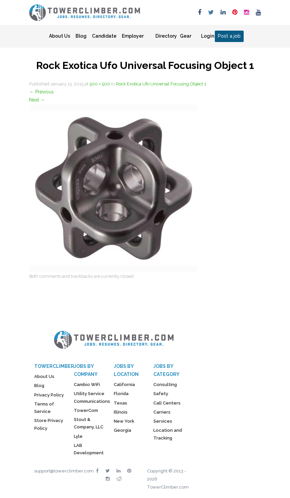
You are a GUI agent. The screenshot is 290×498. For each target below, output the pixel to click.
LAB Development (89, 449)
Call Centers (167, 403)
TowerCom (86, 410)
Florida (121, 393)
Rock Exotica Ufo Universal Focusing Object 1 (161, 83)
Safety (160, 393)
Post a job (229, 36)
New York (124, 421)
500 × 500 (99, 83)
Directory (166, 36)
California (124, 384)
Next (37, 100)
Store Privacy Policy (48, 424)
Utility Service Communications (92, 397)
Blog (81, 36)
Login (207, 36)
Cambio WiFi (87, 384)
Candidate (104, 36)
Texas (120, 403)
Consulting (165, 384)
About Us (59, 36)
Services (162, 421)
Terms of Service (44, 407)
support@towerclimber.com (64, 470)
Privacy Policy (49, 394)
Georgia (122, 430)
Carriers (162, 412)
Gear (185, 36)
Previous (41, 91)
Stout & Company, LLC (88, 423)
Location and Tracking (167, 434)
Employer (133, 36)
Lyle (78, 436)
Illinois (121, 412)
